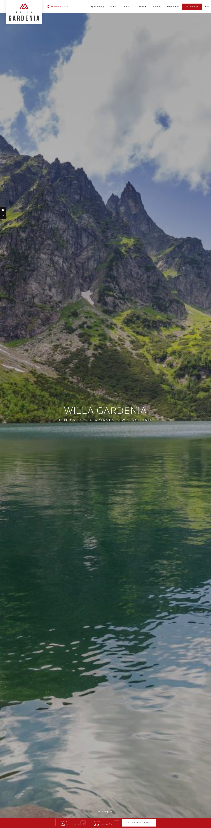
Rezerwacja (192, 6)
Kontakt (157, 6)
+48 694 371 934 (57, 6)
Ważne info (173, 6)
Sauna (113, 6)
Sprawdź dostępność (139, 820)
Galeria (126, 6)
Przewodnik (141, 6)
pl (206, 6)
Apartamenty (97, 6)
